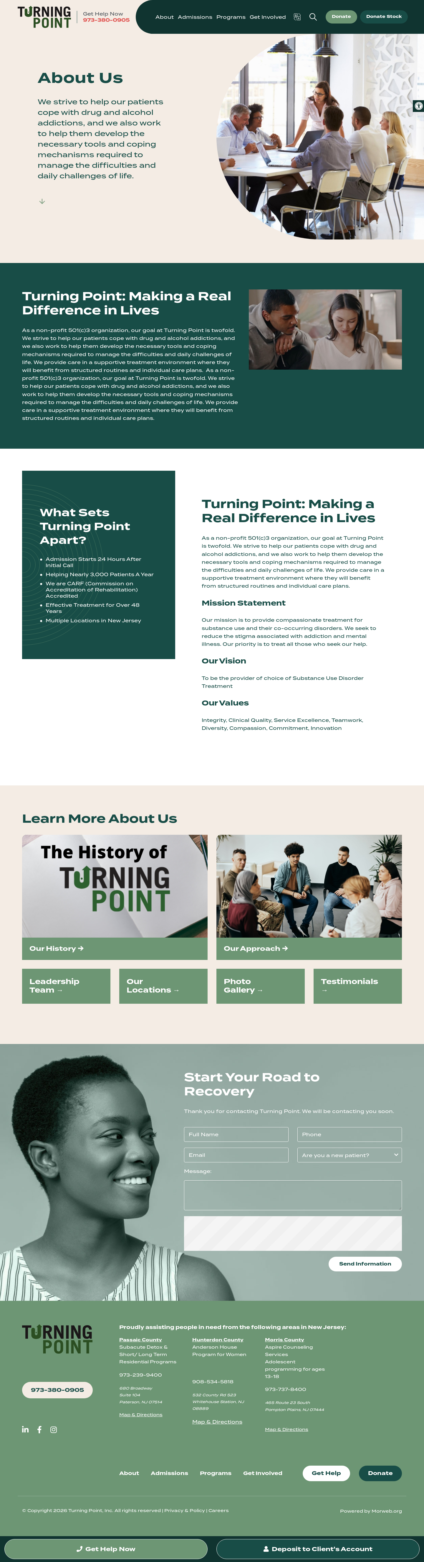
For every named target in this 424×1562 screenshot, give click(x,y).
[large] (25, 1429)
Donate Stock (384, 17)
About (129, 1473)
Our (135, 981)
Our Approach (252, 948)
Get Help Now (106, 1549)
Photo (237, 981)
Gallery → (244, 990)
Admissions (169, 1473)
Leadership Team (54, 985)
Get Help (326, 1473)
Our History (52, 948)
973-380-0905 (106, 20)
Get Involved (268, 17)
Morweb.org (387, 1511)
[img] (115, 886)
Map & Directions (141, 1415)
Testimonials (349, 981)
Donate (341, 17)
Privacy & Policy (184, 1511)
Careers (218, 1511)
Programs (231, 17)
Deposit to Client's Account (318, 1549)
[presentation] (293, 1233)
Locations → (153, 990)
